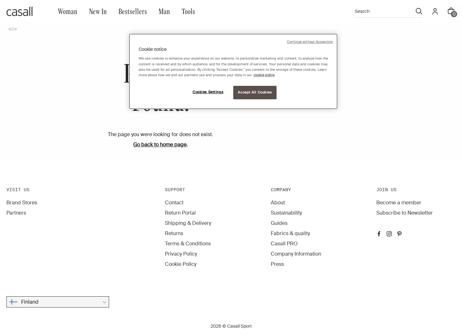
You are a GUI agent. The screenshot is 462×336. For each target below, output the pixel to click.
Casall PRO (284, 243)
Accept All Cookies (255, 92)
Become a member (398, 202)
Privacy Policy (181, 253)
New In (98, 11)
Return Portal (180, 212)
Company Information (296, 253)
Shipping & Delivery (188, 223)
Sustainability (286, 212)
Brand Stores (21, 202)
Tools (188, 11)
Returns (174, 233)
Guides (279, 223)
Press (277, 264)
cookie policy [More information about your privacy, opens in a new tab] (264, 75)
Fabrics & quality (290, 233)
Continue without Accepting (310, 42)
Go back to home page (159, 144)
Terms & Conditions (188, 243)
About (278, 202)
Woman (67, 11)
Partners (16, 212)
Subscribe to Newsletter (404, 212)
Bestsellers (132, 11)
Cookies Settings (208, 92)
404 (12, 29)
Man (164, 11)
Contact (174, 202)
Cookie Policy (180, 264)
